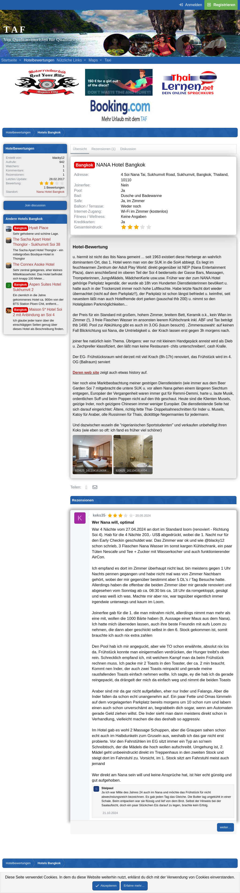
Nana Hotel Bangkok (50, 191)
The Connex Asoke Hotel (33, 264)
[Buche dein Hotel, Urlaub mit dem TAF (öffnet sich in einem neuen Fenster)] (120, 123)
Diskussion (128, 149)
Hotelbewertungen (39, 60)
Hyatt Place (30, 228)
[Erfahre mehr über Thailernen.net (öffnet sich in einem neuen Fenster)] (189, 94)
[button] (20, 60)
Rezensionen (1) (103, 149)
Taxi (108, 60)
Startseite (9, 60)
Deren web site (86, 373)
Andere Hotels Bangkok (24, 219)
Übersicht (80, 149)
